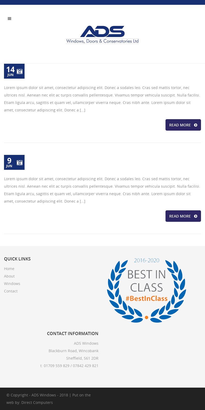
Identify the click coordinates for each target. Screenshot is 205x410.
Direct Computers (37, 402)
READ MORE (183, 124)
